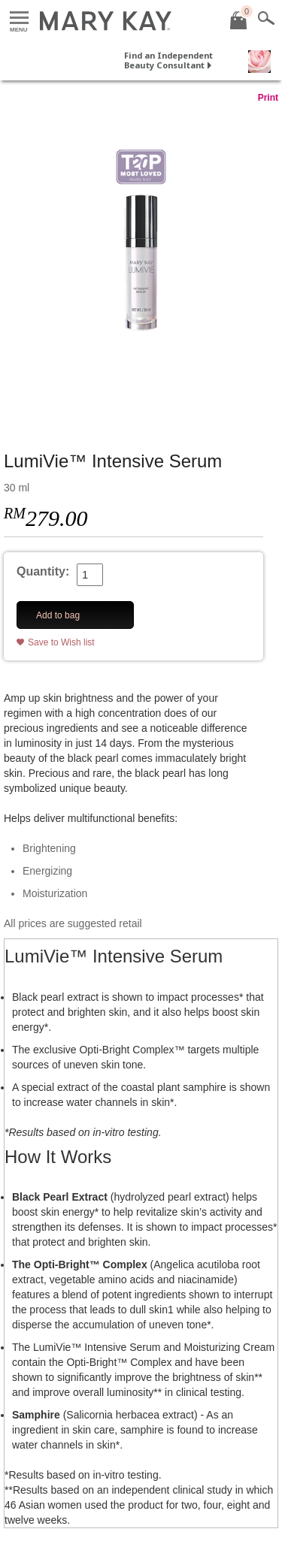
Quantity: (43, 571)
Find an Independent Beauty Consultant (168, 60)
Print (268, 97)
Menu (19, 18)
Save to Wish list (61, 642)
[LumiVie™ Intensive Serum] (141, 262)
